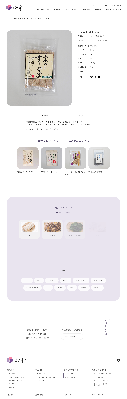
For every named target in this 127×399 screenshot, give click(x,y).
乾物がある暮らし (71, 9)
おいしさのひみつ (42, 9)
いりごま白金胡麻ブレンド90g (75, 173)
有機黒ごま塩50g (96, 172)
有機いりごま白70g (25, 172)
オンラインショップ (113, 9)
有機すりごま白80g (49, 172)
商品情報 (57, 9)
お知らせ (94, 6)
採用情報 (105, 6)
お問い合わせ (116, 6)
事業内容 (86, 9)
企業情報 (98, 9)
